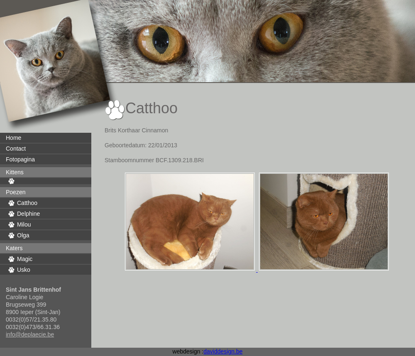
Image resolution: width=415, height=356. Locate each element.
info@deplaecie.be (30, 334)
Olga (23, 235)
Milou (24, 224)
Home (13, 137)
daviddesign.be (222, 351)
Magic (24, 259)
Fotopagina (20, 159)
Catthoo (27, 203)
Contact (16, 148)
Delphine (28, 213)
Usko (23, 269)
